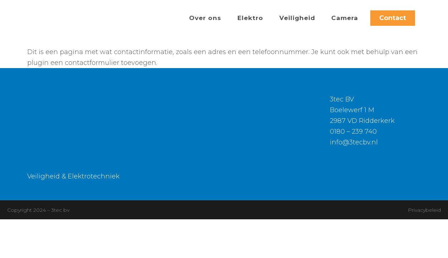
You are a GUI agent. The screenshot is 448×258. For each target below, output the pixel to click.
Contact (392, 18)
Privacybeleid (424, 210)
